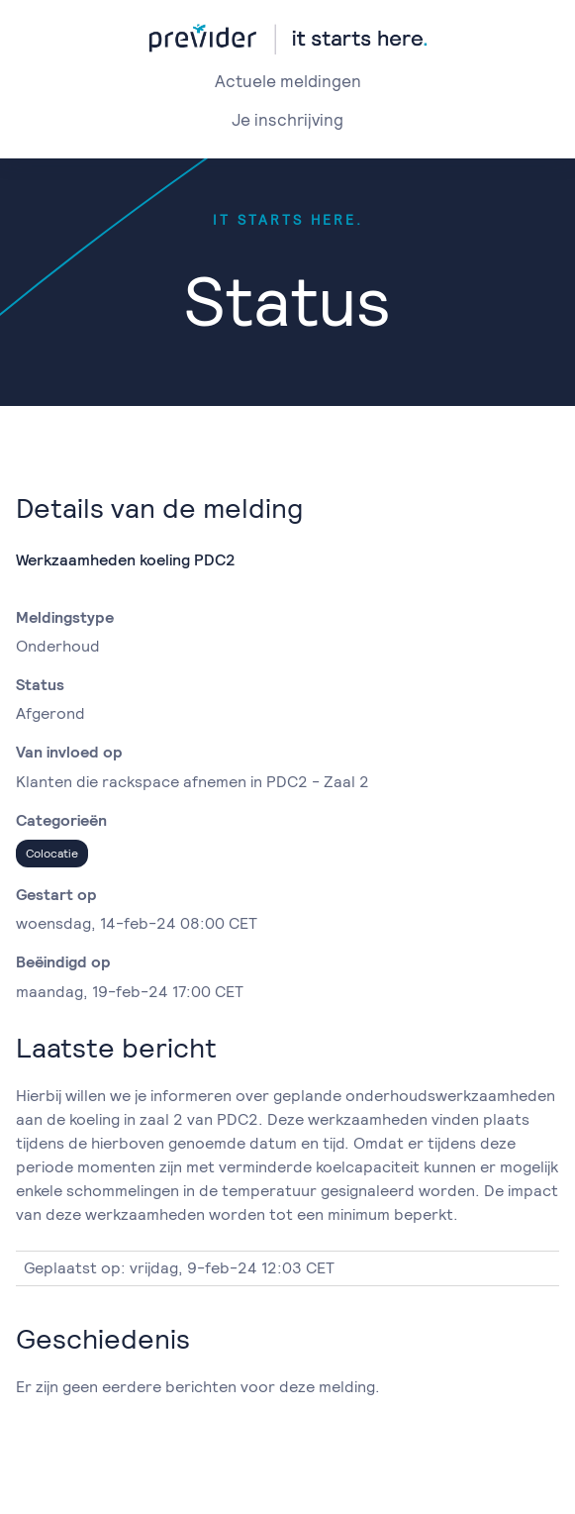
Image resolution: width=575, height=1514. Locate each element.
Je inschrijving (287, 120)
